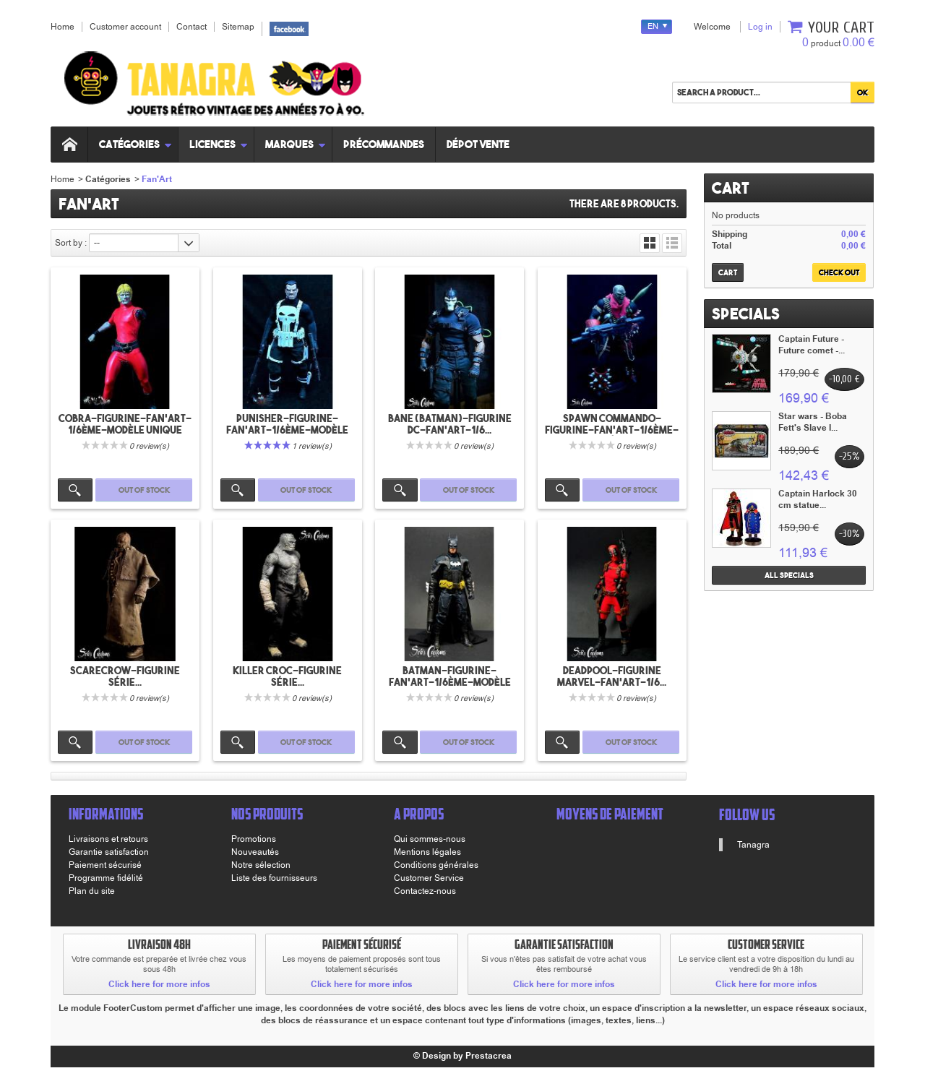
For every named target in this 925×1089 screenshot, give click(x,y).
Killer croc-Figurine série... (287, 676)
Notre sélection (261, 865)
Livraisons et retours (108, 839)
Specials (746, 314)
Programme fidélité (106, 878)
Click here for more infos (159, 984)
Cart (730, 188)
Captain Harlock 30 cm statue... (817, 500)
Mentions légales (427, 852)
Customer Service (429, 878)
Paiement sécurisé (105, 865)
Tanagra (753, 845)
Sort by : (71, 243)
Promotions (253, 839)
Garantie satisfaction (109, 852)
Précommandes (383, 144)
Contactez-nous (425, 891)
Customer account (125, 27)
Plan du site (92, 891)
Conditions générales (436, 865)
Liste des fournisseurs (274, 878)
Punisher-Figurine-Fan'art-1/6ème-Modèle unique (287, 430)
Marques (295, 144)
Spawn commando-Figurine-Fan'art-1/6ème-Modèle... (612, 430)
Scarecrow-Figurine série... (125, 676)
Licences (218, 144)
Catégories (135, 144)
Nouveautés (255, 852)
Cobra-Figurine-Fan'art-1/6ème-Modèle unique (125, 424)
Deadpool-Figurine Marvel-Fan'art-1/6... (611, 676)
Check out (839, 272)
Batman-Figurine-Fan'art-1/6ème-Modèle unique (450, 682)
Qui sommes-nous (429, 839)
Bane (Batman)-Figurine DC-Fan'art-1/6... (450, 424)
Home (62, 179)
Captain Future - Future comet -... (811, 345)
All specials (789, 575)
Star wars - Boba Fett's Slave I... (812, 422)
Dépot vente (478, 144)
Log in (760, 27)
